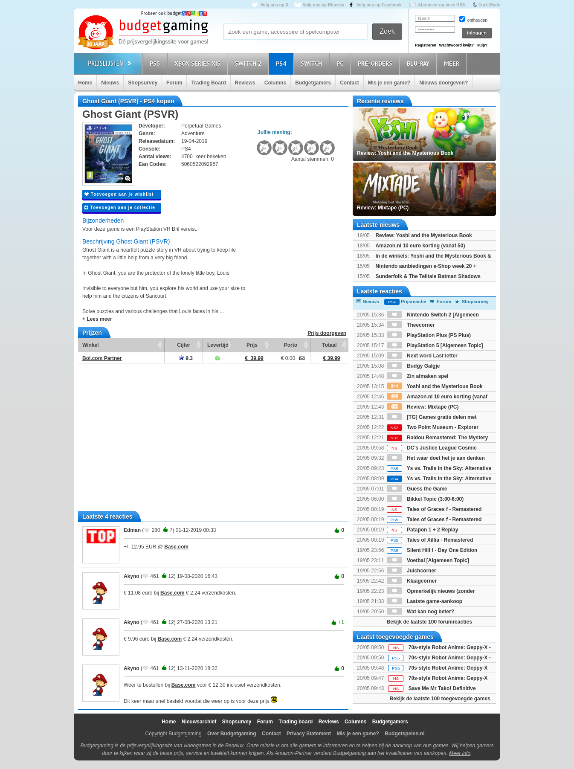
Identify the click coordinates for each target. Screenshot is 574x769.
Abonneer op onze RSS (441, 5)
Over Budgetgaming (231, 734)
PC (341, 63)
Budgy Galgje (413, 366)
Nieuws (110, 83)
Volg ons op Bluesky (324, 5)
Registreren (425, 45)
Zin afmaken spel (418, 376)
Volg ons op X (274, 5)
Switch (313, 63)
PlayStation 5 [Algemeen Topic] (435, 345)
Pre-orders (376, 63)
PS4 (282, 63)
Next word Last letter (422, 356)
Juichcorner (411, 571)
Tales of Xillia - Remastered (430, 540)
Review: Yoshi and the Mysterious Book (423, 235)
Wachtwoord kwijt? (456, 45)
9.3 (186, 358)
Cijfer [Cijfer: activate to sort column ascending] (183, 345)
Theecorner (411, 325)
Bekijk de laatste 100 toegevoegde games (440, 699)
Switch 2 (249, 63)
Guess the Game (417, 489)
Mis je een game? (389, 83)
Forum (174, 83)
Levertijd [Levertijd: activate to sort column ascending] (218, 345)
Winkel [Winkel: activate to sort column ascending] (90, 345)
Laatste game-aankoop (424, 601)
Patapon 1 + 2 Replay (422, 530)
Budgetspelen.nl (404, 734)
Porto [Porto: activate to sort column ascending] (290, 345)
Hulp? (481, 45)
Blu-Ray (419, 63)
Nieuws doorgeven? (443, 83)
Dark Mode (489, 5)
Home (85, 83)
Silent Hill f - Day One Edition (432, 550)
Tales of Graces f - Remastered (434, 509)
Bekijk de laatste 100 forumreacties (429, 622)
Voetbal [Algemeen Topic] (428, 560)
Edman (132, 530)
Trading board (295, 722)
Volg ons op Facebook (379, 5)
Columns (275, 83)
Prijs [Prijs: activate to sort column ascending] (252, 345)
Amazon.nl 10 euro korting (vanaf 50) (420, 246)
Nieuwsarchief (199, 722)
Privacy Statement (309, 734)
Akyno (131, 576)
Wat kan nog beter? (420, 612)
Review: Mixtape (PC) (423, 407)
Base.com (176, 547)
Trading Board (208, 83)
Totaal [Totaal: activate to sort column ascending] (329, 345)
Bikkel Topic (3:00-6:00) (425, 499)
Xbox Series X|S (198, 63)
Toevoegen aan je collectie (119, 207)
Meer (453, 63)
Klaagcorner (412, 581)
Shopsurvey (142, 83)
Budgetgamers (313, 83)
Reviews (245, 83)
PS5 (156, 63)
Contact (349, 83)
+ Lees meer (97, 319)
